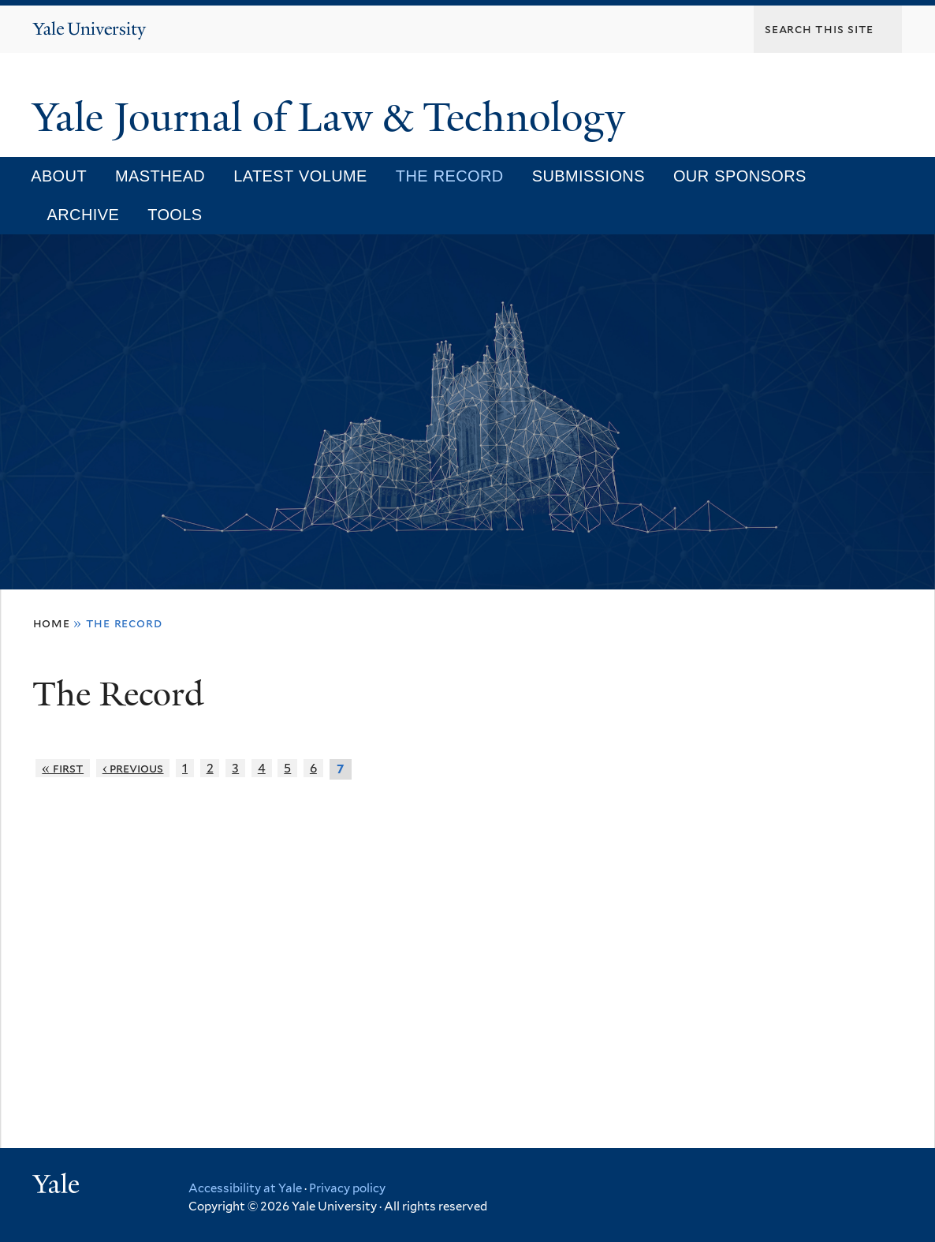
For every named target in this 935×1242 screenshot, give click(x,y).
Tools (174, 214)
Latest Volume (300, 176)
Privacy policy (347, 1188)
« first (63, 768)
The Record (450, 176)
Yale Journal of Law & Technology (333, 118)
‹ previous (133, 768)
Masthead (160, 176)
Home (51, 622)
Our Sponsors (739, 176)
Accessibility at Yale (245, 1188)
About (59, 176)
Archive (83, 214)
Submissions (588, 176)
